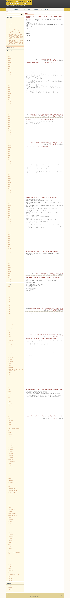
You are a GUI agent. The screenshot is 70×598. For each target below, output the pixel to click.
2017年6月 (9, 190)
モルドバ (49, 115)
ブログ (41, 9)
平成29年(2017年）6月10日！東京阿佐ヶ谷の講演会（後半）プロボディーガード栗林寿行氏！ (43, 277)
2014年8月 (9, 252)
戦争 (50, 114)
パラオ (9, 332)
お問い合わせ (36, 9)
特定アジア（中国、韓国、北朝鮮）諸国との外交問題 (15, 553)
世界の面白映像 (10, 367)
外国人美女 (9, 424)
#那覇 (9, 286)
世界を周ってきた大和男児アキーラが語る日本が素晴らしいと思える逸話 (42, 415)
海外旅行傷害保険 (10, 534)
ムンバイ (61, 143)
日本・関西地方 (10, 457)
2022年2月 (9, 103)
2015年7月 (9, 234)
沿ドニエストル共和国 (56, 115)
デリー (59, 143)
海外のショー (10, 501)
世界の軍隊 (9, 365)
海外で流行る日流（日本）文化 (13, 490)
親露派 (62, 115)
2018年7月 (9, 165)
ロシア (9, 355)
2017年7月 (9, 188)
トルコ (9, 326)
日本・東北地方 (10, 451)
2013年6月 (9, 279)
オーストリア (10, 303)
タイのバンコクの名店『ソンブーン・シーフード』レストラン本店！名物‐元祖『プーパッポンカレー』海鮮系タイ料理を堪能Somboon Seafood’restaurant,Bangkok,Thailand (15, 31)
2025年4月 (9, 70)
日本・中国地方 (10, 443)
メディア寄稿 (10, 346)
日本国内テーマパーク (11, 463)
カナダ (9, 311)
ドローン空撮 (10, 328)
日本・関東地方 (10, 455)
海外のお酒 (9, 496)
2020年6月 (9, 134)
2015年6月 (9, 236)
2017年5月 (9, 192)
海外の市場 (9, 517)
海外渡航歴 (16, 9)
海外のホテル (10, 511)
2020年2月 (9, 141)
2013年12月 (10, 267)
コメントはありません (53, 60)
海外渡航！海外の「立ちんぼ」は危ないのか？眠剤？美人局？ (37, 146)
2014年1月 (9, 265)
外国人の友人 (10, 422)
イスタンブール (10, 297)
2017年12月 (10, 178)
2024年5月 (9, 85)
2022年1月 (9, 105)
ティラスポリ (45, 115)
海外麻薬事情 (10, 548)
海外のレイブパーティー (12, 513)
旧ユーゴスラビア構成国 (42, 273)
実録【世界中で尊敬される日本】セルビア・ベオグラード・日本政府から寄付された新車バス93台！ (44, 389)
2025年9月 (9, 64)
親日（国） (9, 566)
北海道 (9, 389)
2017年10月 (10, 182)
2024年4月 (9, 87)
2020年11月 (10, 126)
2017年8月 (9, 186)
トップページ (9, 9)
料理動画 (9, 432)
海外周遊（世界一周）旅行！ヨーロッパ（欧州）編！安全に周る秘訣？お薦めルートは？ (42, 119)
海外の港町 (9, 523)
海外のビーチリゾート (11, 509)
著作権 (8, 594)
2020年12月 (10, 124)
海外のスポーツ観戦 (11, 503)
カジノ (9, 309)
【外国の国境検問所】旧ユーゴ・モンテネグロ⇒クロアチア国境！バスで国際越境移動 (42, 251)
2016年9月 (9, 207)
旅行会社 (50, 143)
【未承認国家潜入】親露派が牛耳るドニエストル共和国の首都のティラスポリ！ (40, 62)
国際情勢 (44, 114)
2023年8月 (9, 97)
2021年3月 (9, 118)
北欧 (8, 387)
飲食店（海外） (10, 580)
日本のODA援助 (10, 459)
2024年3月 (9, 89)
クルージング (10, 317)
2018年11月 (10, 157)
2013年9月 (9, 273)
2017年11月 (10, 180)
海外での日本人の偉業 (11, 488)
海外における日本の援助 (42, 416)
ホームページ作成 (10, 340)
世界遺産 (9, 372)
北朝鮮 (9, 385)
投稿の (10, 587)
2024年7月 (9, 81)
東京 (8, 476)
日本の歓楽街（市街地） (12, 461)
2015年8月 (9, 232)
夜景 (8, 426)
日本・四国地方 (10, 449)
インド (9, 301)
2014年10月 (10, 250)
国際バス (47, 59)
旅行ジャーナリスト (59, 142)
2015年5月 (9, 238)
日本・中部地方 (10, 445)
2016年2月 (9, 221)
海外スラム (9, 486)
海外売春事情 (10, 532)
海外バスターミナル (57, 59)
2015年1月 (9, 246)
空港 (9, 555)
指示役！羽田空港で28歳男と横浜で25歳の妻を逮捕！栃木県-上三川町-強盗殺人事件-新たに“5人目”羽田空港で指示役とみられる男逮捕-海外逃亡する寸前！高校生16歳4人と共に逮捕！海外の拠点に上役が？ (15, 36)
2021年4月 (9, 116)
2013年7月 (9, 277)
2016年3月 (9, 219)
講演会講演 (9, 568)
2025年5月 (9, 68)
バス (42, 59)
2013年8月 (9, 275)
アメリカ (9, 293)
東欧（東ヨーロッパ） (11, 482)
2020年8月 (9, 130)
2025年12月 (10, 58)
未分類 (9, 472)
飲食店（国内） (10, 578)
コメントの (10, 589)
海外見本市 (9, 544)
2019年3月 (9, 151)
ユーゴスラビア (60, 273)
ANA (8, 288)
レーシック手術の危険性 (12, 353)
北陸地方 (9, 391)
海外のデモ (9, 507)
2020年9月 (9, 128)
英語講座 (9, 562)
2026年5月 (9, 52)
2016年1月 (9, 223)
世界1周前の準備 (10, 359)
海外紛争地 (55, 309)
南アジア (9, 393)
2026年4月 (9, 54)
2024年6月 (9, 83)
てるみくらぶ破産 (10, 324)
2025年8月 (9, 66)
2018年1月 (9, 176)
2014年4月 (9, 259)
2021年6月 (9, 112)
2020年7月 (9, 132)
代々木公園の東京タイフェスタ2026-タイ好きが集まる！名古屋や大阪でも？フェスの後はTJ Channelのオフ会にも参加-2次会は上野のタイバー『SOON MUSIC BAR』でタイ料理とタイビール (15, 42)
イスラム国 (9, 299)
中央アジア (9, 376)
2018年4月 (9, 170)
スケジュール (29, 9)
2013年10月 (10, 271)
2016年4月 (9, 217)
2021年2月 (9, 120)
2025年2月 (9, 72)
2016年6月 (9, 213)
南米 (8, 395)
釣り (8, 572)
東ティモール (10, 474)
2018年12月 (10, 155)
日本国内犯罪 (10, 465)
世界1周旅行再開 (10, 361)
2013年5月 (9, 281)
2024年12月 (10, 76)
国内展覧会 (9, 401)
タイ (40, 59)
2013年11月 (10, 269)
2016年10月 (10, 205)
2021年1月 (9, 122)
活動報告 (46, 9)
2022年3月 (9, 101)
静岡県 (9, 576)
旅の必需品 (54, 142)
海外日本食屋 (10, 538)
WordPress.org (10, 591)
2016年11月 (10, 203)
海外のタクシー (10, 505)
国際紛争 (52, 308)
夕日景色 (9, 418)
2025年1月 (9, 74)
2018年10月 (10, 159)
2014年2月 (9, 263)
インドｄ (55, 143)
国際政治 (47, 114)
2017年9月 (9, 184)
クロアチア (51, 273)
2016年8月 (9, 209)
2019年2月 (9, 153)
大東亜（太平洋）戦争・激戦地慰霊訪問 (14, 428)
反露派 (52, 115)
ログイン (9, 585)
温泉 (8, 550)
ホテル (9, 342)
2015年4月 (9, 240)
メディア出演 (10, 344)
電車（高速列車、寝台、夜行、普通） (14, 574)
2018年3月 (9, 172)
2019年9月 (9, 149)
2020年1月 (9, 143)
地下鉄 (9, 416)
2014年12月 (10, 248)
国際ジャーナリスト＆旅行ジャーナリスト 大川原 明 (19, 2)
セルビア (57, 416)
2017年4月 (9, 194)
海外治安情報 (59, 114)
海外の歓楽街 (10, 521)
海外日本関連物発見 (50, 416)
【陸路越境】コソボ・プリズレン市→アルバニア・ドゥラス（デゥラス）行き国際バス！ (42, 338)
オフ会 (9, 307)
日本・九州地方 (10, 447)
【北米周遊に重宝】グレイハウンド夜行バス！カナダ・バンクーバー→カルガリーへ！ (42, 197)
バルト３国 (9, 334)
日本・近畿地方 (10, 453)
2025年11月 (10, 60)
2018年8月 (9, 163)
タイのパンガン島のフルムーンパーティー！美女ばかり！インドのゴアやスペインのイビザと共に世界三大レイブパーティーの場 (15, 21)
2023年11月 (10, 91)
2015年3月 (9, 242)
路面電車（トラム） (11, 570)
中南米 (9, 374)
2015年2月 (9, 244)
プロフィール (22, 9)
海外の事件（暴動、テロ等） (12, 515)
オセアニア (9, 305)
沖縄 (8, 484)
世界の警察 (9, 363)
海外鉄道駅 (35, 115)
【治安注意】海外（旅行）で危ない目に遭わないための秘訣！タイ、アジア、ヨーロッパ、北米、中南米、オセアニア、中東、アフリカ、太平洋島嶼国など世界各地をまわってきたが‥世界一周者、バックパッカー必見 (15, 26)
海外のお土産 (10, 494)
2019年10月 (10, 147)
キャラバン (9, 313)
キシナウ (41, 115)
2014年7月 (9, 254)
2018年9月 (9, 161)
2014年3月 (9, 261)
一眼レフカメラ (10, 357)
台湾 (8, 399)
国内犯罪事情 (32, 308)
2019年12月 (10, 145)
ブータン (9, 336)
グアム (9, 315)
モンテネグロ (55, 273)
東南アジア (51, 59)
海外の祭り (9, 525)
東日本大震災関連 (10, 480)
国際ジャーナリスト (36, 114)
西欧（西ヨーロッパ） (11, 564)
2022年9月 (9, 99)
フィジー (9, 338)
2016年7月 (9, 211)
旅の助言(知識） (54, 114)
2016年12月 (10, 201)
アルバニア (9, 295)
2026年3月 (9, 56)
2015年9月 (9, 230)
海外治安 (61, 309)
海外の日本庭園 (10, 519)
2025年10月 (10, 62)
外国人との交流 (10, 420)
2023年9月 (9, 95)
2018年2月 (9, 174)
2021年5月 (9, 114)
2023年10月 (10, 93)
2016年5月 (9, 215)
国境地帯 (44, 59)
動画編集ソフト (10, 383)
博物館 (9, 397)
